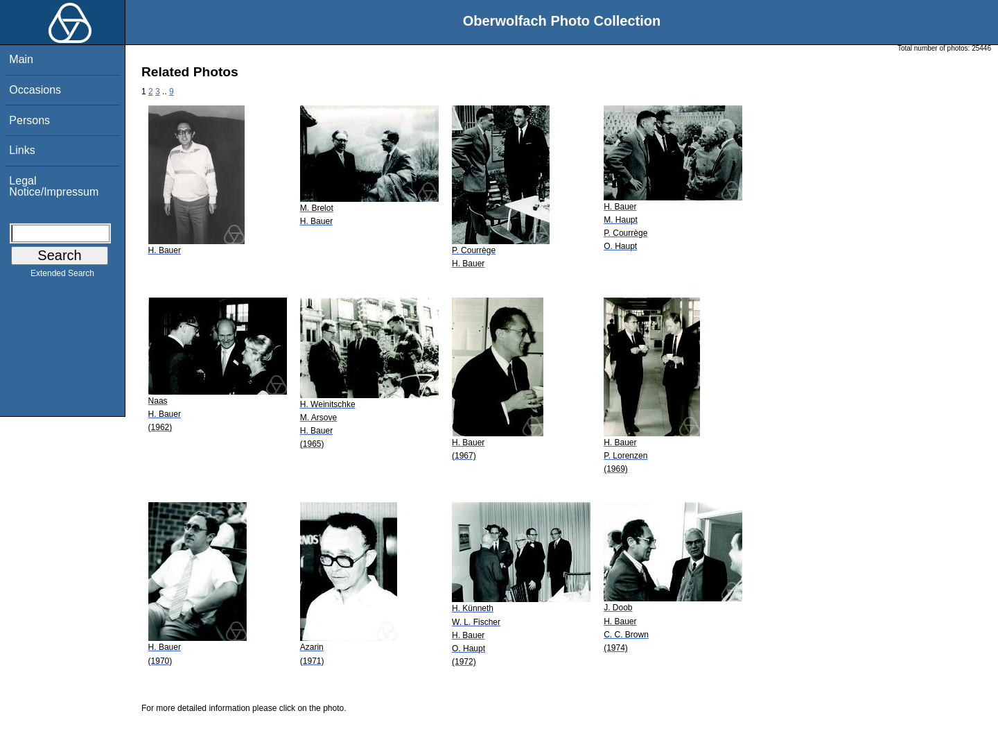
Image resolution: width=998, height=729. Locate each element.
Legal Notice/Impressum (53, 186)
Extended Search (62, 276)
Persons (29, 120)
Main (21, 59)
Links (22, 150)
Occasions (35, 90)
